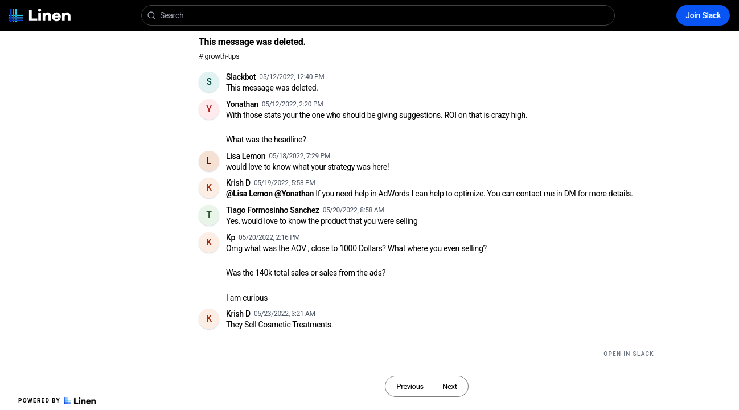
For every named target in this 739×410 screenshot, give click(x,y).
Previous (410, 386)
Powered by (57, 400)
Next (449, 386)
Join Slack (703, 15)
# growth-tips (219, 56)
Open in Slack (628, 354)
